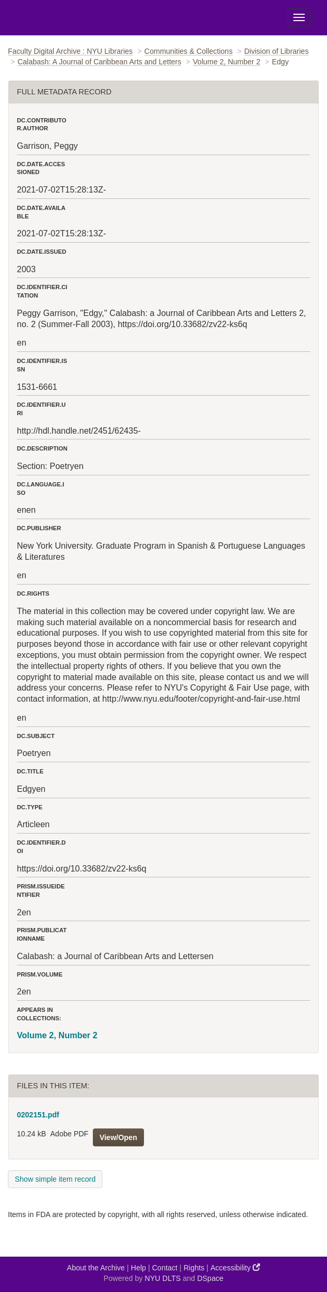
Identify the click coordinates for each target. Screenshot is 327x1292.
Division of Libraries (276, 51)
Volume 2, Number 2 (227, 62)
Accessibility (235, 1267)
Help (138, 1268)
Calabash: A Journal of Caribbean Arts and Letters (99, 62)
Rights (194, 1268)
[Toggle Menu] (299, 17)
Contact (164, 1268)
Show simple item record (55, 1179)
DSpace (210, 1278)
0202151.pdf (38, 1115)
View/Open (118, 1137)
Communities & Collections (189, 51)
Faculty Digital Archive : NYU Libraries (70, 51)
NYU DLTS (162, 1278)
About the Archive (96, 1268)
